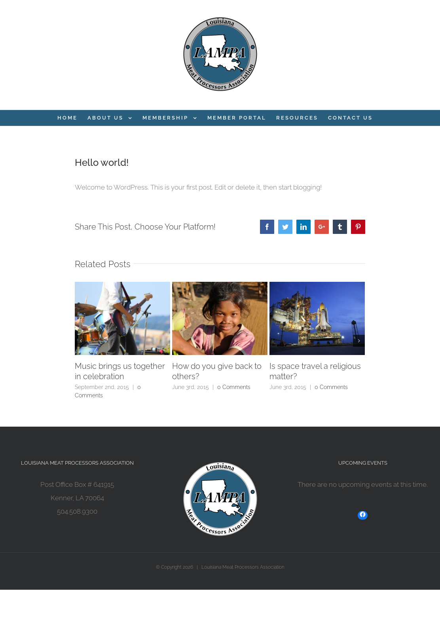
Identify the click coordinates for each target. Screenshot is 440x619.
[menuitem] (67, 118)
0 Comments (233, 387)
